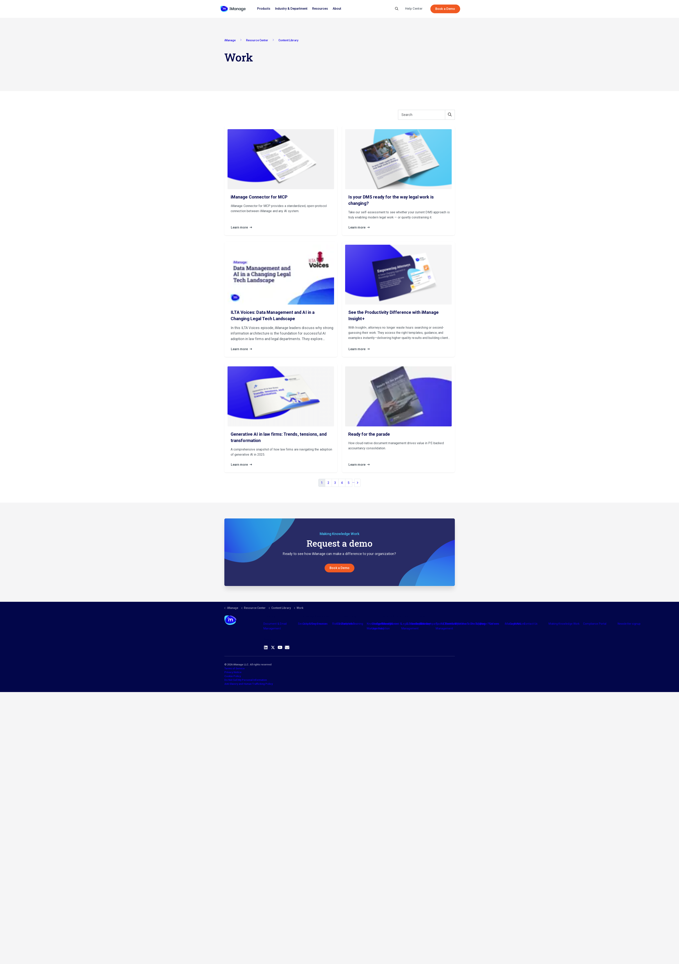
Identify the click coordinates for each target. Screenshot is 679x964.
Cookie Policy (232, 676)
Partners (347, 624)
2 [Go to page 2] (328, 483)
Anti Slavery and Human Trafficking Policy (248, 684)
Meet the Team (464, 624)
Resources (320, 8)
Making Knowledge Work (564, 624)
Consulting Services (315, 624)
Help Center (413, 8)
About (337, 8)
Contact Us (531, 624)
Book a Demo (445, 9)
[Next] (357, 483)
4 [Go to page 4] (342, 483)
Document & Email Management (275, 626)
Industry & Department (291, 8)
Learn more (243, 228)
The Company (429, 624)
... (353, 482)
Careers (494, 624)
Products (263, 8)
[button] (450, 115)
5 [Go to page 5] (348, 483)
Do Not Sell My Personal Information (245, 680)
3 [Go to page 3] (335, 483)
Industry (386, 624)
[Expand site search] (397, 9)
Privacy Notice (233, 672)
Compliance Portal (595, 624)
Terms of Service (234, 668)
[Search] (426, 115)
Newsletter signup (629, 624)
